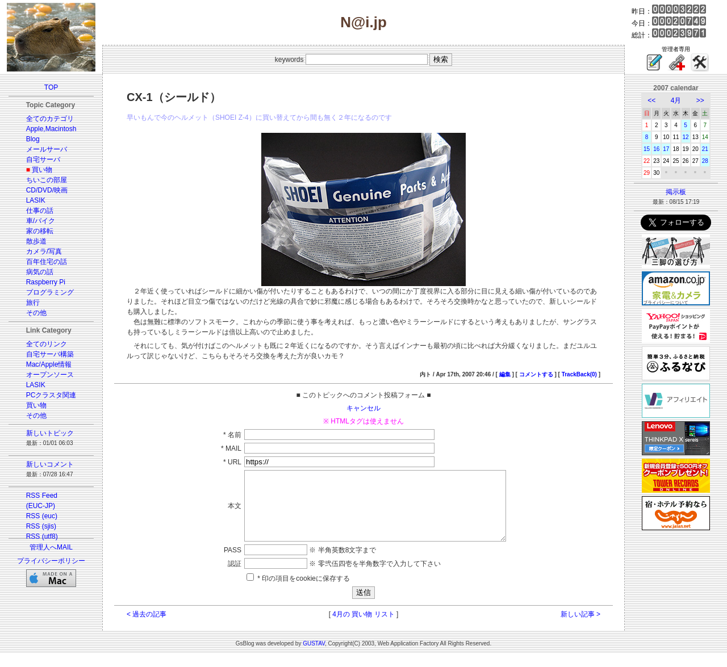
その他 (36, 313)
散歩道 (36, 241)
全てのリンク (46, 344)
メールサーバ (46, 149)
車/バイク (40, 221)
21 (705, 149)
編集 (505, 374)
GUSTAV (314, 657)
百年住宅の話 (46, 262)
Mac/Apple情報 (49, 364)
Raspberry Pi (45, 282)
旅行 (33, 303)
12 (686, 137)
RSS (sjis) (41, 526)
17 (666, 149)
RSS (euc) (41, 516)
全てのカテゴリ (50, 119)
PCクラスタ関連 (51, 395)
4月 (676, 100)
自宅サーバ (43, 159)
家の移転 (39, 231)
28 (705, 161)
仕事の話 (39, 211)
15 (647, 149)
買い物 (42, 170)
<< (651, 100)
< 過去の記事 (146, 628)
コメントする (536, 374)
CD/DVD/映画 (47, 190)
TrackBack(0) (579, 374)
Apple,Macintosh (51, 129)
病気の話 (39, 272)
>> (700, 100)
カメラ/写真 (44, 251)
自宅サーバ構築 (50, 354)
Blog (33, 139)
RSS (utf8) (42, 536)
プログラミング (50, 292)
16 (656, 149)
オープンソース (50, 375)
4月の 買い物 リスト (363, 628)
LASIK (35, 200)
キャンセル (363, 408)
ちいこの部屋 (46, 180)
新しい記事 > (580, 628)
